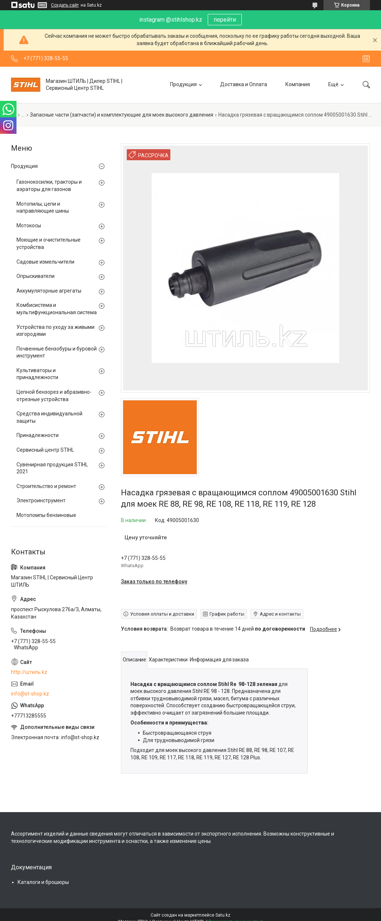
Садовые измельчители (45, 262)
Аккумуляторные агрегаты (48, 291)
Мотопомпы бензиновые (46, 515)
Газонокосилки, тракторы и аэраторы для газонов (49, 185)
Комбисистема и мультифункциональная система (56, 308)
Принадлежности (37, 435)
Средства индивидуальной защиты (49, 417)
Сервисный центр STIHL (45, 450)
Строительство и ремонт (46, 486)
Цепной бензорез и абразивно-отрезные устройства (54, 395)
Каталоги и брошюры (43, 882)
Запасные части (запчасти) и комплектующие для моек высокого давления (121, 115)
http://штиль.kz (29, 672)
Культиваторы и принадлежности (37, 374)
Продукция (183, 84)
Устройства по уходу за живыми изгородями (55, 330)
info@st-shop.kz (30, 694)
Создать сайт (65, 5)
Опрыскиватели (35, 276)
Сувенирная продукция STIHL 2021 (52, 468)
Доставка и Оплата (243, 84)
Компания (297, 84)
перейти (225, 19)
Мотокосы (28, 225)
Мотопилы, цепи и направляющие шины (42, 207)
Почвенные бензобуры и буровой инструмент (56, 352)
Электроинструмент (41, 500)
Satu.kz (222, 915)
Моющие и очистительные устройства (48, 243)
